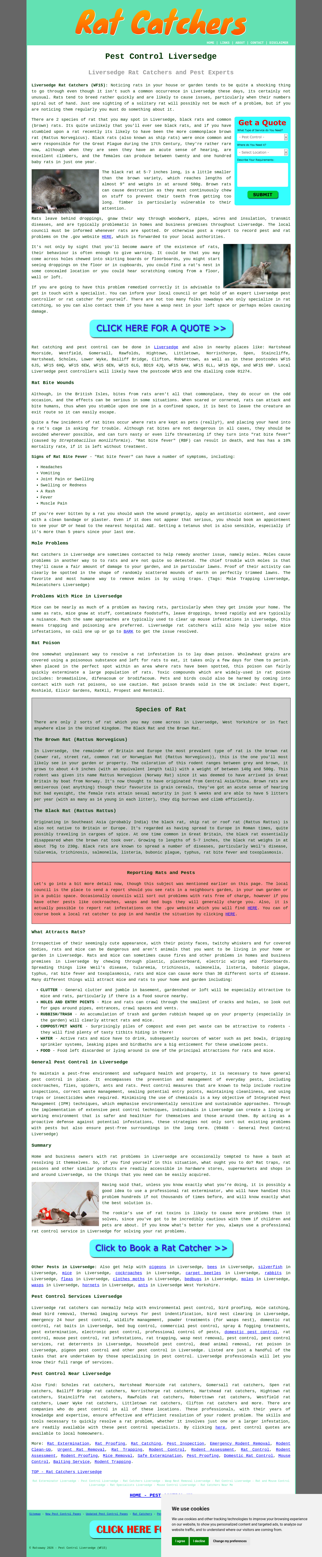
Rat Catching (146, 1443)
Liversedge (166, 347)
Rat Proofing (110, 1443)
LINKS (225, 43)
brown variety (144, 178)
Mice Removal (117, 1456)
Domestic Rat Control (248, 1456)
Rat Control (255, 1449)
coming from (182, 271)
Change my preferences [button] (230, 1541)
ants (143, 1285)
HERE (107, 237)
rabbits (273, 1273)
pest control (153, 1350)
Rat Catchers (142, 1514)
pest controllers (77, 371)
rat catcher (79, 299)
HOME (210, 43)
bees (212, 1267)
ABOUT (240, 43)
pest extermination (54, 1332)
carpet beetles (203, 1273)
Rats (58, 97)
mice (67, 1273)
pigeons (157, 1267)
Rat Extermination (68, 1443)
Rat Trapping (126, 1449)
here (220, 1427)
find (50, 1385)
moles (253, 554)
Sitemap (35, 1514)
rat (92, 119)
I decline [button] (199, 1541)
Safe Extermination (160, 1456)
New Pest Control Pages (63, 1514)
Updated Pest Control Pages (107, 1514)
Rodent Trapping (112, 1462)
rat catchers (73, 1308)
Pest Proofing (203, 1456)
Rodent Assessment (212, 1449)
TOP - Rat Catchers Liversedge (67, 1472)
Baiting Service (71, 1462)
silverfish (270, 1267)
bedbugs (193, 1279)
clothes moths (129, 1279)
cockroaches (128, 1273)
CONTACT (257, 43)
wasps (38, 1285)
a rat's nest (198, 265)
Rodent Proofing (79, 1456)
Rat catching (47, 347)
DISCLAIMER (278, 43)
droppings (59, 265)
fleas (67, 1279)
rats (212, 247)
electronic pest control (111, 1332)
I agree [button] (180, 1541)
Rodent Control (167, 1449)
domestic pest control (251, 1332)
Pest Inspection (185, 1443)
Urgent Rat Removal (81, 1449)
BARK (128, 631)
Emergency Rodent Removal (240, 1443)
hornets (90, 1285)
